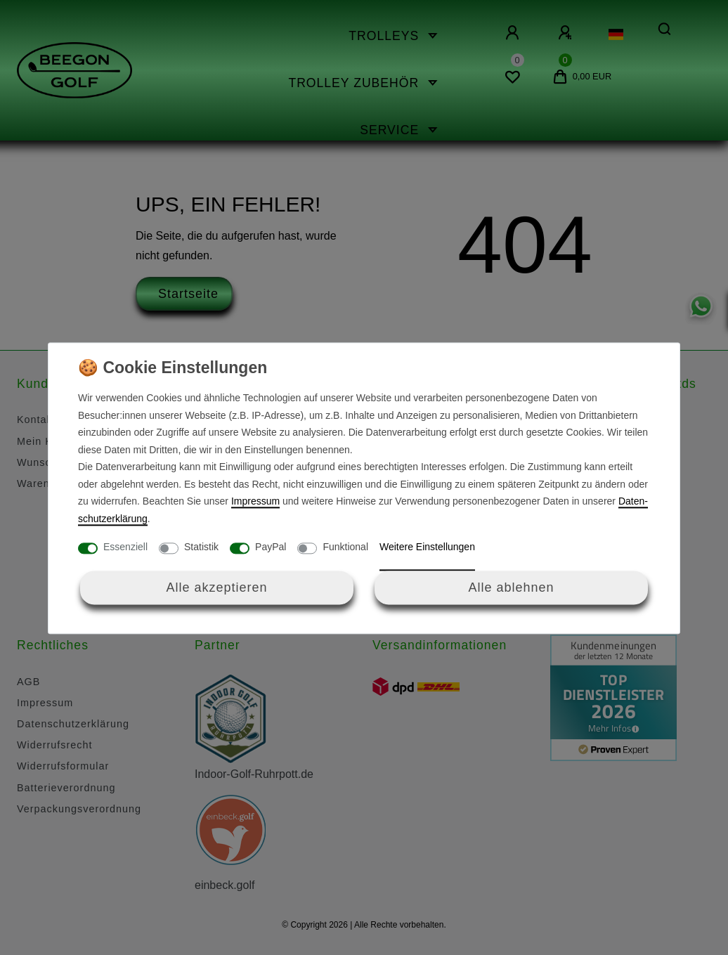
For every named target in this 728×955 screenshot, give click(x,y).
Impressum (255, 501)
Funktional (345, 547)
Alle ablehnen (511, 587)
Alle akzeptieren (216, 587)
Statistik (201, 547)
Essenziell (125, 547)
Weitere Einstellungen (427, 547)
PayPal (270, 547)
